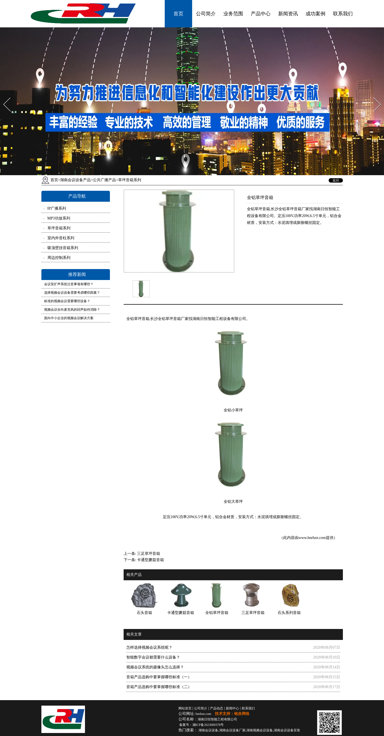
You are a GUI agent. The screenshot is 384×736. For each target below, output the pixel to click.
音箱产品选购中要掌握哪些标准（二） (159, 687)
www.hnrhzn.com (312, 538)
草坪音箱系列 (58, 228)
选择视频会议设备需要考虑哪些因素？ (72, 293)
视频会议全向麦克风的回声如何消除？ (72, 309)
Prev (3, 96)
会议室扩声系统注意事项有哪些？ (68, 284)
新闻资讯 (288, 13)
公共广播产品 (104, 180)
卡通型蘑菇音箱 (150, 560)
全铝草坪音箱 (137, 319)
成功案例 (315, 13)
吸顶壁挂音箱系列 (62, 248)
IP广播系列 (56, 208)
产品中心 (261, 13)
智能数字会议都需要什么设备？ (153, 657)
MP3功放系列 (58, 218)
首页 (178, 13)
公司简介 (206, 13)
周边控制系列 (58, 258)
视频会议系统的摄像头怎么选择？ (155, 667)
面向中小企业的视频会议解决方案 (68, 318)
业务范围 (233, 13)
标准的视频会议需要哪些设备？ (67, 301)
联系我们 (343, 13)
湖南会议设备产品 (75, 180)
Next (374, 96)
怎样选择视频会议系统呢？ (149, 647)
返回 (335, 180)
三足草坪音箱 (148, 554)
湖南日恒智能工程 (217, 719)
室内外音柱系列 (60, 238)
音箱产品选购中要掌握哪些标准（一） (159, 677)
